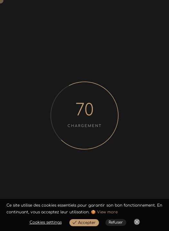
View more (107, 212)
